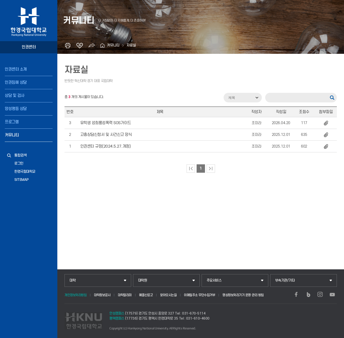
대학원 (142, 280)
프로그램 (12, 122)
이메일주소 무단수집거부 (199, 295)
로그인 (18, 163)
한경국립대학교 (24, 172)
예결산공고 (146, 295)
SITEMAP (21, 180)
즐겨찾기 (80, 45)
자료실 (131, 45)
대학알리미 (125, 295)
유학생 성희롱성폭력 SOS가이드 (105, 123)
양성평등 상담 (16, 109)
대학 (72, 280)
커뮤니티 (12, 135)
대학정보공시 (102, 295)
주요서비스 (214, 280)
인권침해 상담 (16, 82)
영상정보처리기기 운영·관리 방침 (243, 295)
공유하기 (91, 45)
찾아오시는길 (168, 295)
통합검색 (20, 155)
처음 (191, 168)
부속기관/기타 (285, 280)
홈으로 (102, 45)
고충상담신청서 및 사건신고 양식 (106, 135)
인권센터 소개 (16, 69)
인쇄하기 (68, 45)
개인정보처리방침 (75, 295)
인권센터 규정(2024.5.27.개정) (105, 146)
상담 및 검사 (14, 96)
